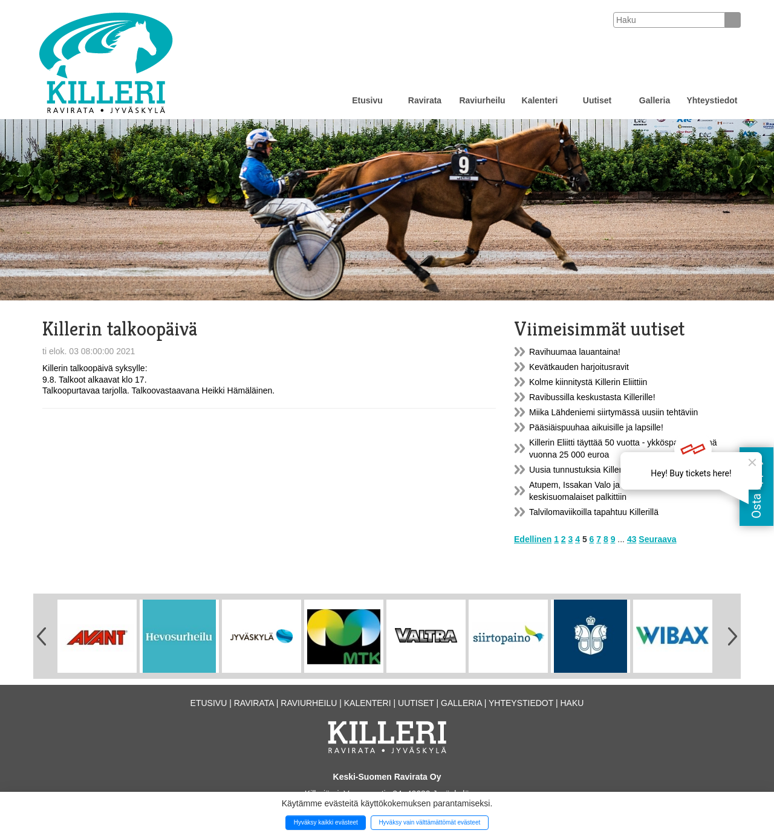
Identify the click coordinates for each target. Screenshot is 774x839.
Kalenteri (540, 100)
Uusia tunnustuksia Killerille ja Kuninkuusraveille (619, 470)
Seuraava (657, 539)
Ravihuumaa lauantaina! (574, 352)
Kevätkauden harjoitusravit (579, 367)
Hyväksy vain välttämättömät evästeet (429, 822)
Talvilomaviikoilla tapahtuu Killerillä (594, 512)
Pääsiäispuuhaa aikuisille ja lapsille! (596, 427)
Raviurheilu (482, 100)
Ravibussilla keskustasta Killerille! (592, 397)
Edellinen (532, 539)
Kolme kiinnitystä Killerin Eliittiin (588, 382)
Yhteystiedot (711, 100)
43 (632, 539)
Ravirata (424, 100)
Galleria (654, 100)
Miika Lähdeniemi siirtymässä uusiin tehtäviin (613, 412)
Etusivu (367, 100)
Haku (572, 703)
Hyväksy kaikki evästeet (326, 822)
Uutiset (597, 100)
